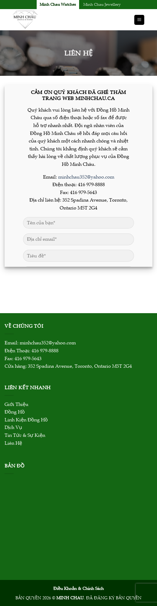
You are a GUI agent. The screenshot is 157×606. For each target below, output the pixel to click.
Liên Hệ (13, 443)
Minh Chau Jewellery (102, 4)
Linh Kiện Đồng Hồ (26, 420)
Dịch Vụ (13, 427)
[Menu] (139, 20)
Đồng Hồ (15, 412)
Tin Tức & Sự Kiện (25, 435)
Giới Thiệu (16, 404)
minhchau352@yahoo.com (86, 177)
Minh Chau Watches (58, 4)
